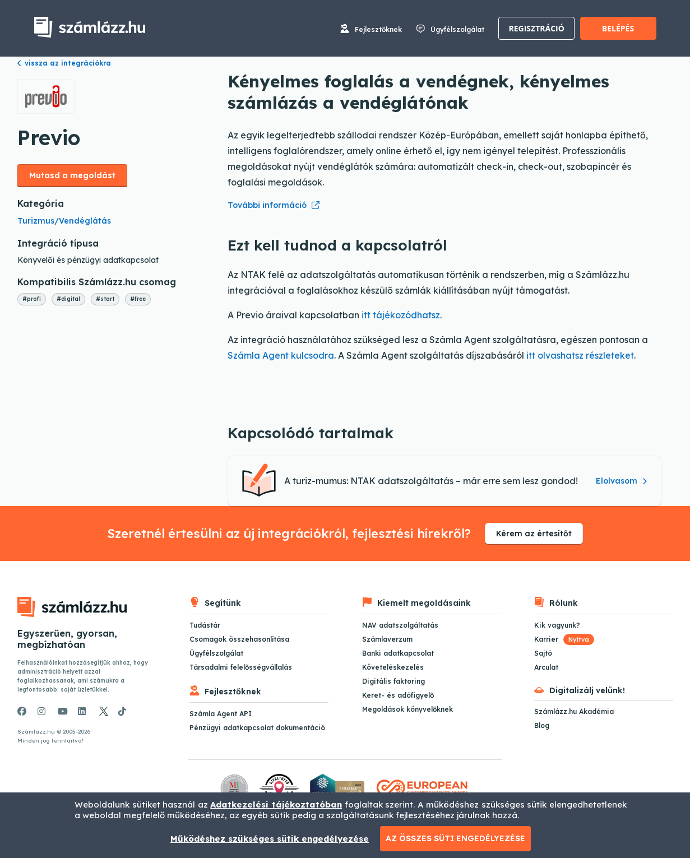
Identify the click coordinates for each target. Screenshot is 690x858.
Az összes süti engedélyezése (455, 838)
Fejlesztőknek (378, 29)
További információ (267, 205)
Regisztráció (536, 28)
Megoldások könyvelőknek (407, 709)
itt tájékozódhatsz (401, 315)
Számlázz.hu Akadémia (574, 711)
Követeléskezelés (393, 667)
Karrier (564, 639)
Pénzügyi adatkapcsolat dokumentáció (257, 727)
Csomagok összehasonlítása (239, 639)
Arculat (546, 667)
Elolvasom (621, 481)
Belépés (618, 28)
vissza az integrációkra (64, 63)
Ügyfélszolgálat (457, 29)
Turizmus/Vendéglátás (64, 221)
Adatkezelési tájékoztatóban (276, 804)
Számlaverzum (387, 639)
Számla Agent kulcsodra (281, 355)
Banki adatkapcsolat (398, 653)
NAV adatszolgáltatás (400, 625)
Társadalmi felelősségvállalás (240, 667)
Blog (541, 725)
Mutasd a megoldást (72, 175)
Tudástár (204, 625)
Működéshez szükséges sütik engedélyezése (269, 838)
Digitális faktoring (393, 681)
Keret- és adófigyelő (398, 695)
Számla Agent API (220, 713)
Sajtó (543, 653)
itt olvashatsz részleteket (580, 355)
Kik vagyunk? (557, 625)
